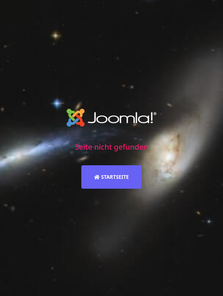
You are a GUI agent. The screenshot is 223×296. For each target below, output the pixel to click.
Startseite (111, 176)
